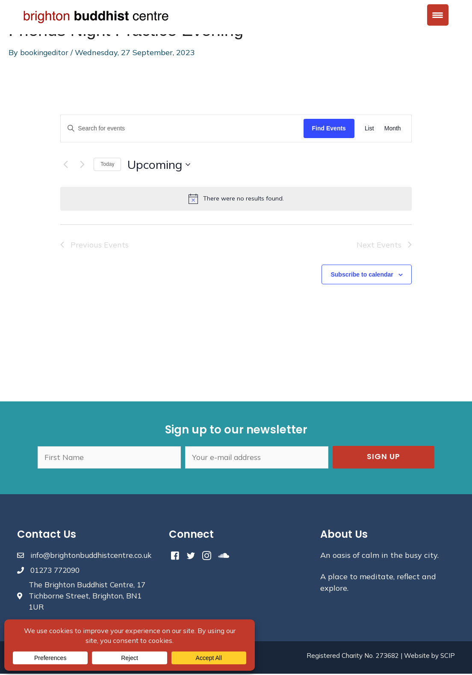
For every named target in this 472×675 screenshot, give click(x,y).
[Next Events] (82, 164)
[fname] (109, 457)
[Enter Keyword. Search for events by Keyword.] (182, 128)
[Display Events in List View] (369, 128)
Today (107, 164)
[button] (383, 457)
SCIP (447, 657)
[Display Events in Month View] (392, 128)
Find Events (329, 128)
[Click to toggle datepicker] (158, 164)
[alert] (235, 199)
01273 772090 (57, 570)
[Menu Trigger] (437, 15)
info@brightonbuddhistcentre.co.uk (94, 555)
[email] (256, 457)
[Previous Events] (65, 164)
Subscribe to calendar (361, 274)
